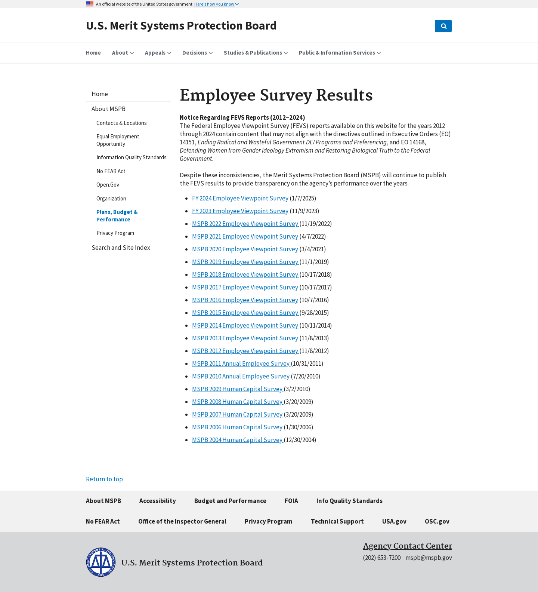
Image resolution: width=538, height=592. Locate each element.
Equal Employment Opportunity (117, 140)
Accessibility (157, 501)
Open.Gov (107, 184)
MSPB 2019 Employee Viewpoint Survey (245, 262)
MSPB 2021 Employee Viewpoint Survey (245, 236)
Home (100, 94)
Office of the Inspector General (182, 521)
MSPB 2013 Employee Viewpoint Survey (245, 338)
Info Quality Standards (349, 501)
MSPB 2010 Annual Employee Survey (241, 376)
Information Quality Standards (131, 157)
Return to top (104, 479)
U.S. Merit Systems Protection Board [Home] (181, 25)
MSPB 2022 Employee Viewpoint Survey (245, 224)
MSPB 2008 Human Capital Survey (238, 402)
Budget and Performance (230, 501)
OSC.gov (437, 521)
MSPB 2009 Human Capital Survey (238, 389)
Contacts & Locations (121, 122)
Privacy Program (115, 232)
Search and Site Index (121, 247)
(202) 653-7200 (382, 557)
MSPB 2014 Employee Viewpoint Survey (245, 325)
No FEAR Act (111, 171)
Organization (111, 198)
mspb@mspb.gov (428, 557)
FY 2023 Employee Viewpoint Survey (240, 211)
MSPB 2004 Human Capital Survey (238, 440)
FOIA (291, 501)
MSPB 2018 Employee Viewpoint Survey (245, 274)
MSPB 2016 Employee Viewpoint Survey (245, 300)
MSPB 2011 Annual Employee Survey (241, 363)
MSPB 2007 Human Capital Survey (238, 414)
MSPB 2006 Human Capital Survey (238, 427)
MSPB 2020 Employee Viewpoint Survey (245, 249)
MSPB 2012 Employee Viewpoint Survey (245, 351)
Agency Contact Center (407, 546)
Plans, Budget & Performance (116, 215)
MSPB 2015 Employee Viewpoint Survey (245, 313)
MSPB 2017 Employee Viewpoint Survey (245, 287)
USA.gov (394, 521)
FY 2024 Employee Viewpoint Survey (240, 198)
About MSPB (109, 109)
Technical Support (337, 521)
